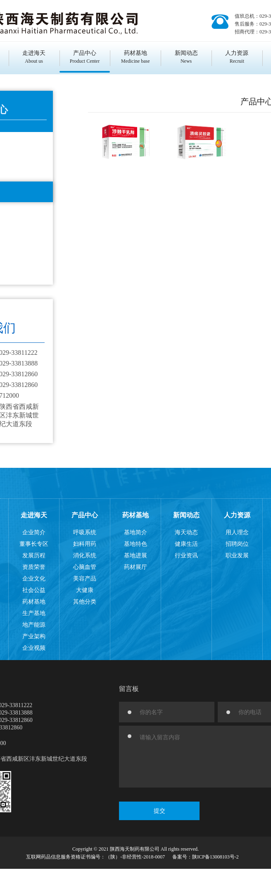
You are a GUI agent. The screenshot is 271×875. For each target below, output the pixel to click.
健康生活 (186, 544)
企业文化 (33, 578)
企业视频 (33, 648)
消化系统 (84, 555)
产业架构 (33, 636)
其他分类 (84, 602)
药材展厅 (135, 567)
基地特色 (135, 544)
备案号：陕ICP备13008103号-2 (205, 857)
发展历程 (33, 555)
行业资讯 (186, 555)
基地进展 (135, 555)
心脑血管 (84, 567)
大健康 (84, 590)
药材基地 (33, 602)
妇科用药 (84, 544)
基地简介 (135, 532)
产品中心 (84, 515)
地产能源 (33, 625)
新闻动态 (186, 515)
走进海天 (34, 515)
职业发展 (237, 555)
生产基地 (33, 613)
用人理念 (237, 532)
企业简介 (33, 532)
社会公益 (33, 590)
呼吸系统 (84, 532)
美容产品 (84, 578)
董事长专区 (33, 544)
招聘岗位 (237, 544)
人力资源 (237, 515)
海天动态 (186, 532)
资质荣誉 (33, 567)
